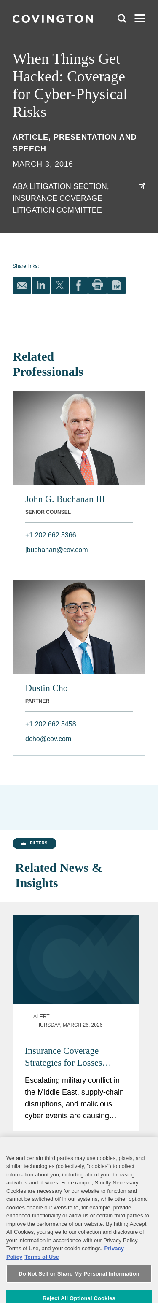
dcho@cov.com (48, 738)
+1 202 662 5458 (50, 724)
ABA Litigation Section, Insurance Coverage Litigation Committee (61, 198)
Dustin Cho (46, 688)
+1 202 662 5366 (50, 535)
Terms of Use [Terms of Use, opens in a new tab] (41, 1282)
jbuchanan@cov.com (56, 549)
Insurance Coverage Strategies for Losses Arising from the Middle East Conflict (70, 1037)
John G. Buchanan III (65, 499)
